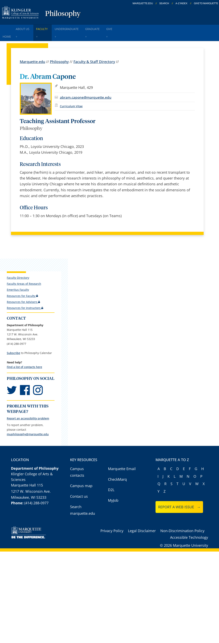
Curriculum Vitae (71, 96)
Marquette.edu (32, 51)
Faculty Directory (18, 268)
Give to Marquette (206, 3)
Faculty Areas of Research (24, 274)
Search (164, 3)
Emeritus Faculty (18, 280)
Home (8, 28)
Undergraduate (79, 28)
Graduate (108, 28)
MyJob (113, 495)
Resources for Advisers (23, 292)
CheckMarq (117, 474)
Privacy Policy (111, 526)
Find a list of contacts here (24, 357)
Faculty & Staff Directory (94, 51)
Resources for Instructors (25, 298)
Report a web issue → (179, 502)
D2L (111, 485)
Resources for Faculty (22, 286)
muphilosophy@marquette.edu (28, 429)
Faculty (51, 28)
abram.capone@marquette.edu (85, 87)
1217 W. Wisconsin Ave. (31, 486)
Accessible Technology (189, 532)
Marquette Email (122, 463)
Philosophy (63, 14)
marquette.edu (143, 3)
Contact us (79, 491)
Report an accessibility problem (28, 413)
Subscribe (13, 343)
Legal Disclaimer (142, 526)
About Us (28, 28)
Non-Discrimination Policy (182, 526)
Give (129, 28)
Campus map (81, 480)
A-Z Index (181, 3)
